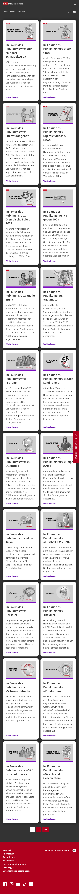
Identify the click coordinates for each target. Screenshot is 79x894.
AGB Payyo (8, 867)
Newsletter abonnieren (60, 850)
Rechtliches (9, 857)
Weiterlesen (12, 97)
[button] (74, 3)
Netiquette (8, 860)
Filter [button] (71, 11)
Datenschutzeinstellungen (16, 871)
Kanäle (12, 12)
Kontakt (7, 850)
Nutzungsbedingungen (14, 864)
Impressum (8, 853)
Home (5, 12)
